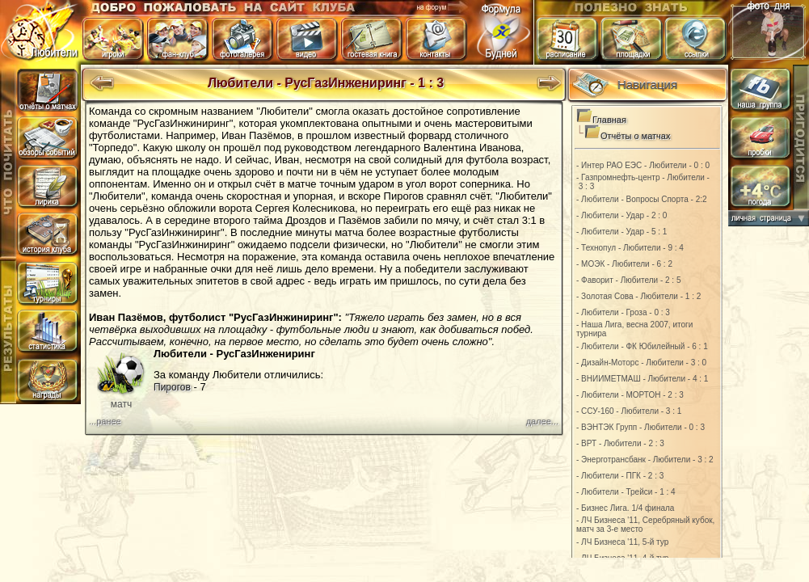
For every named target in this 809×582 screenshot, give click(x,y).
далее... (542, 421)
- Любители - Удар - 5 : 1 (621, 231)
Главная (609, 119)
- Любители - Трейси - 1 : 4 (626, 491)
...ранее (105, 421)
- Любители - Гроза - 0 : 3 (623, 312)
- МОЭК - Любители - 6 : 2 (624, 263)
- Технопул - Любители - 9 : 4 (630, 247)
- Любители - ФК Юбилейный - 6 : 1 (642, 346)
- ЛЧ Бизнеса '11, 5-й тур (622, 542)
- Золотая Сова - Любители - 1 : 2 (638, 296)
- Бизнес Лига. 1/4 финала (625, 508)
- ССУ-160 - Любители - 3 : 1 (628, 411)
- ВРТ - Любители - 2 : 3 (620, 443)
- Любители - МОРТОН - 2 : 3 (630, 394)
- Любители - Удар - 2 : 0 (621, 215)
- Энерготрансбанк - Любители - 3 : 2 (645, 459)
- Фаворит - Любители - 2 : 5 (628, 280)
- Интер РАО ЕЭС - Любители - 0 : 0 (643, 165)
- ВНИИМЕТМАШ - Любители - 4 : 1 (642, 378)
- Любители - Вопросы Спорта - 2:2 (641, 199)
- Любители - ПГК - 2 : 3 (620, 475)
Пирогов (172, 387)
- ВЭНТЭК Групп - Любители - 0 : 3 (640, 427)
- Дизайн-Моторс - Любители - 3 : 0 (641, 362)
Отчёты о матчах (635, 136)
